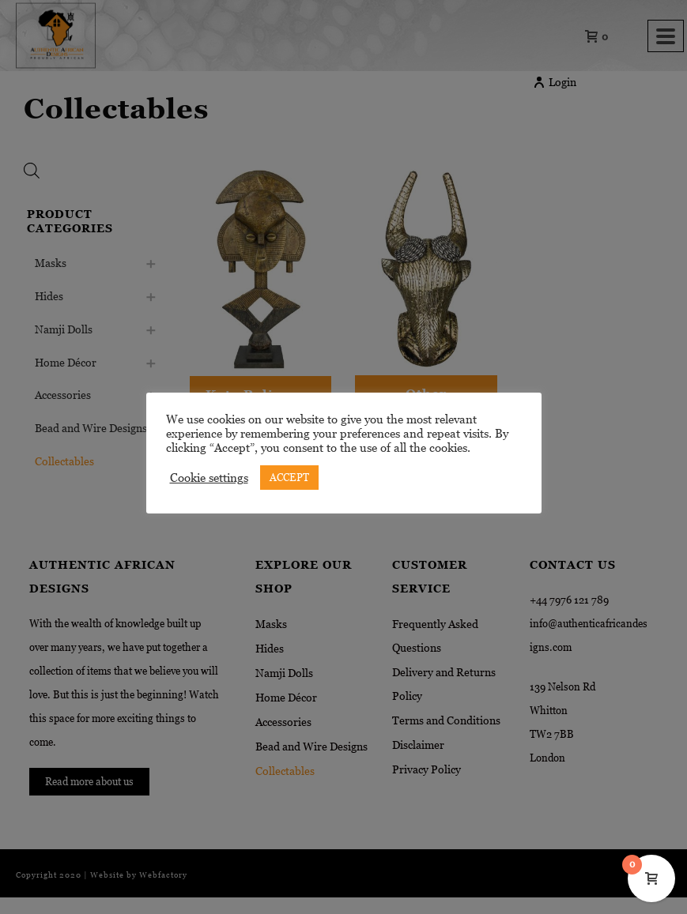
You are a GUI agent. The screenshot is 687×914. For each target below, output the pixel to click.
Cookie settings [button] (209, 478)
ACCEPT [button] (289, 477)
